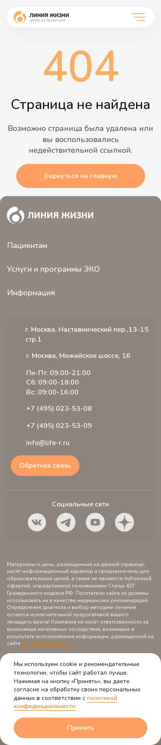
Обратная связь (45, 465)
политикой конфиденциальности (65, 702)
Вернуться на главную (80, 176)
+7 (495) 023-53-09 (59, 425)
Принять (80, 728)
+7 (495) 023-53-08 (59, 408)
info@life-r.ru (48, 443)
